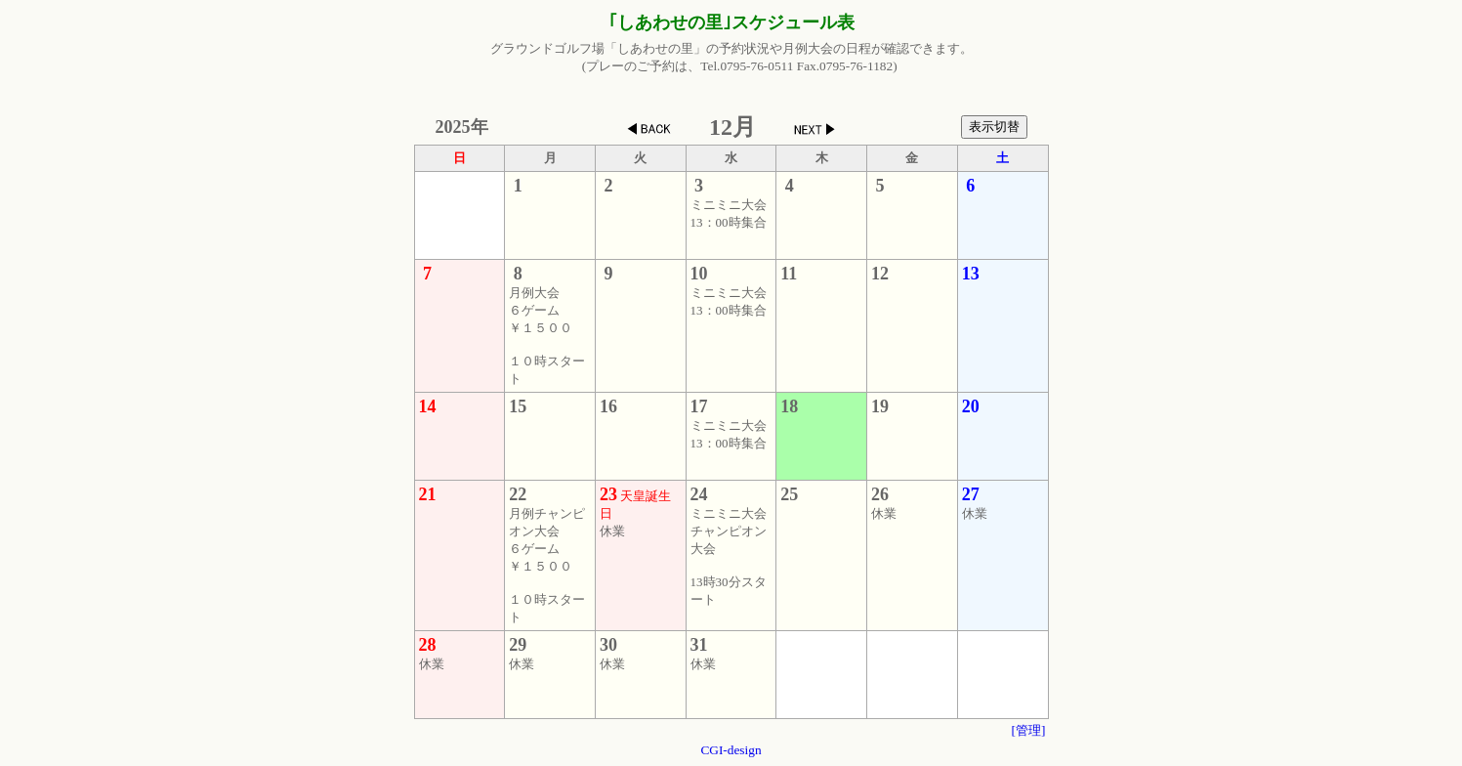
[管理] (1029, 730)
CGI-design (730, 750)
